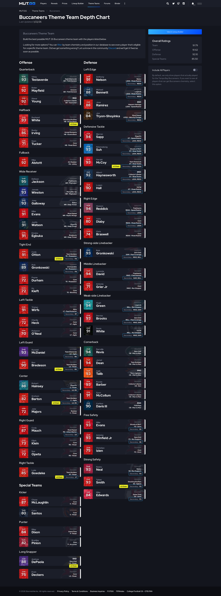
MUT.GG (23, 11)
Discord (112, 48)
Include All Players (161, 70)
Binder (117, 3)
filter (59, 44)
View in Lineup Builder (175, 32)
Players (43, 3)
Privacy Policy (63, 591)
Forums (107, 3)
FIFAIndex (120, 591)
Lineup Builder (78, 3)
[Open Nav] (124, 3)
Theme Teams (94, 3)
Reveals (54, 3)
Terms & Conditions (80, 591)
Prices (64, 3)
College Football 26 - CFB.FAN (139, 591)
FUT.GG (110, 591)
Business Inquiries (97, 591)
